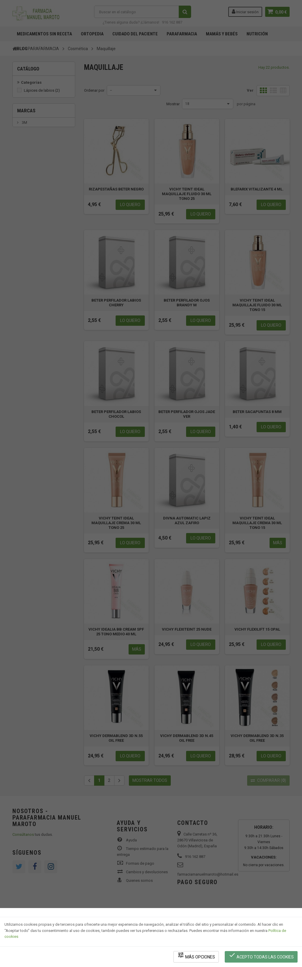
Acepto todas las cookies (261, 955)
